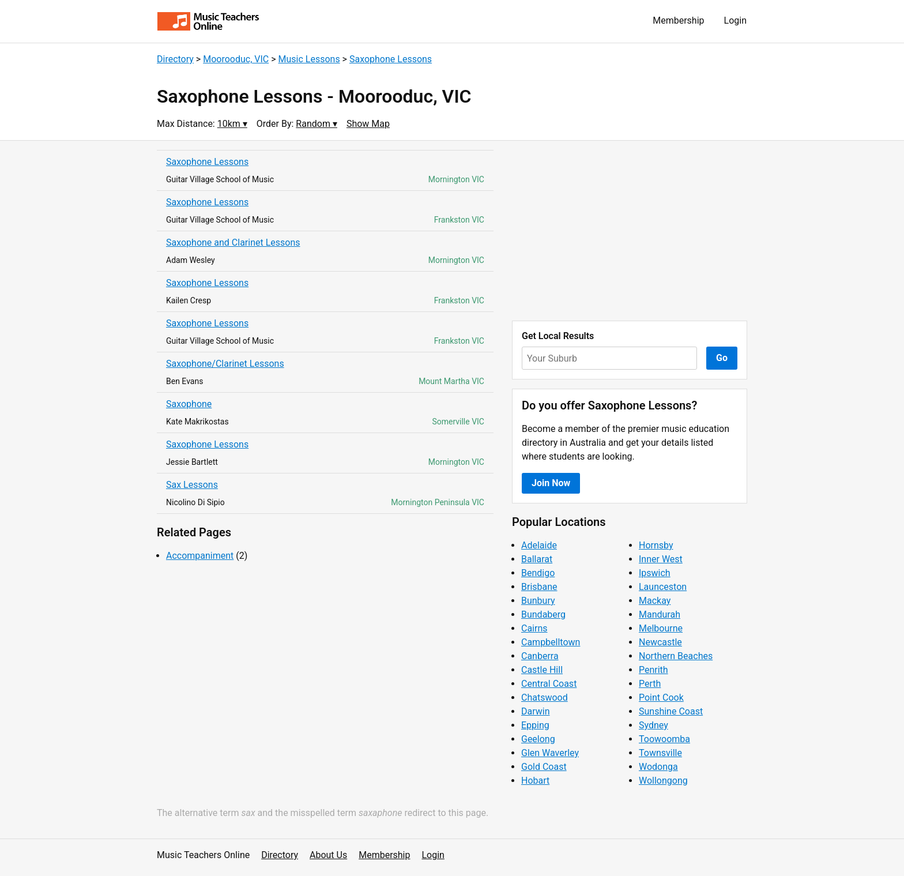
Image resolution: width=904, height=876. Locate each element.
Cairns (534, 628)
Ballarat (536, 559)
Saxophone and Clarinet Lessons (233, 242)
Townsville (660, 752)
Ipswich (655, 572)
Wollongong (663, 780)
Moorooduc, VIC (236, 59)
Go (722, 357)
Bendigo (538, 572)
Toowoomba (664, 739)
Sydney (653, 725)
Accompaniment (199, 555)
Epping (535, 725)
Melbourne (661, 628)
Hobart (535, 780)
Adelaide (539, 545)
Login (735, 20)
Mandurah (659, 614)
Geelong (538, 739)
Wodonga (658, 766)
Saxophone (189, 403)
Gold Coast (544, 766)
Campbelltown (550, 642)
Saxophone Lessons (390, 59)
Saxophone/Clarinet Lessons (225, 363)
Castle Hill (542, 669)
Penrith (653, 669)
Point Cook (661, 697)
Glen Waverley (550, 752)
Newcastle (660, 642)
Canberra (540, 656)
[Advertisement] (629, 230)
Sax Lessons (192, 484)
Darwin (535, 711)
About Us (328, 854)
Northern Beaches (676, 656)
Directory (175, 59)
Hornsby (656, 545)
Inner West (661, 559)
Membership (678, 20)
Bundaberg (543, 614)
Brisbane (539, 586)
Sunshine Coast (671, 711)
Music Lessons (309, 59)
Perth (650, 683)
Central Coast (549, 683)
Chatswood (544, 697)
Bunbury (538, 600)
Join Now (551, 483)
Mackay (655, 600)
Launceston (663, 586)
